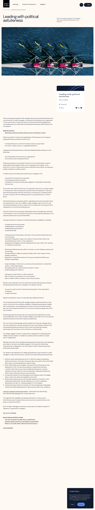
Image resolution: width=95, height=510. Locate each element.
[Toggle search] (81, 5)
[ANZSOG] (6, 4)
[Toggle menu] (88, 5)
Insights (8, 9)
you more (74, 496)
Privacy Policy (76, 499)
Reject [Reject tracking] (72, 504)
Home (4, 9)
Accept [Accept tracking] (81, 504)
